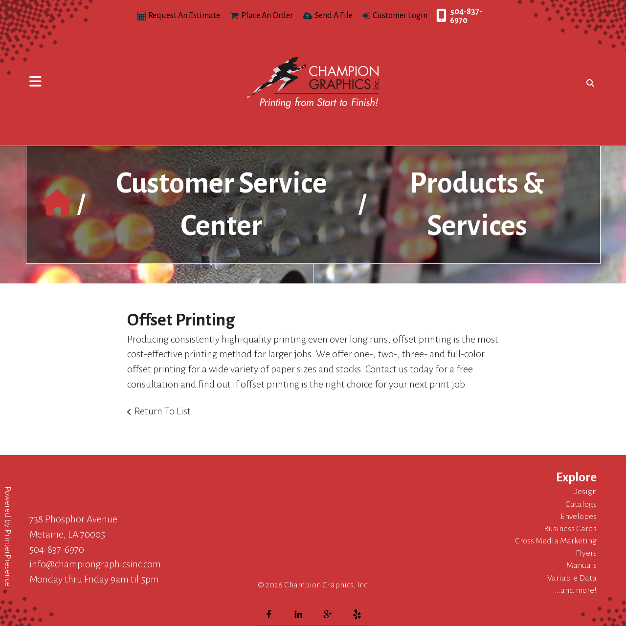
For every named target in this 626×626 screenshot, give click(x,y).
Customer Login (400, 15)
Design (584, 491)
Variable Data (572, 578)
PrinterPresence (7, 557)
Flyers (586, 553)
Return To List (162, 411)
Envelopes (578, 516)
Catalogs (581, 504)
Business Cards (570, 528)
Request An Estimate (184, 15)
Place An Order (267, 15)
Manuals (581, 565)
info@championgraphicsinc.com (95, 564)
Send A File (334, 15)
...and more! (576, 590)
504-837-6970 (466, 16)
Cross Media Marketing (556, 541)
